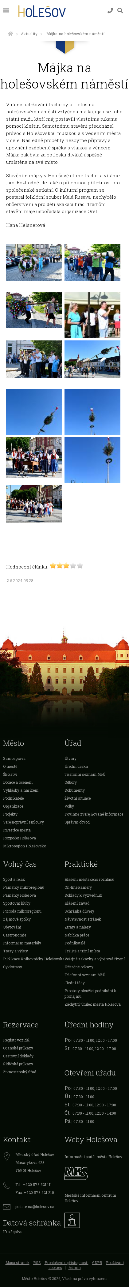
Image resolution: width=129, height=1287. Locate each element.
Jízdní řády (74, 982)
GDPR (97, 1262)
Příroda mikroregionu (22, 911)
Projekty (10, 814)
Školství (10, 774)
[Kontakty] (110, 10)
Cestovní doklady (18, 1055)
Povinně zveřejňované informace (93, 814)
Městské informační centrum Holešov (90, 1198)
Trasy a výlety (15, 950)
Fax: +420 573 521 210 (34, 1192)
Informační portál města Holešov (93, 1156)
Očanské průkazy (18, 1047)
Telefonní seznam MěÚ (84, 774)
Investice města (17, 829)
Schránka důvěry (79, 911)
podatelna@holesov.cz (34, 1206)
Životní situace (77, 798)
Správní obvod (77, 822)
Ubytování (12, 927)
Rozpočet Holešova (19, 837)
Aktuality (29, 33)
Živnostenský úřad (19, 1071)
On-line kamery (78, 887)
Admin (74, 1267)
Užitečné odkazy (78, 966)
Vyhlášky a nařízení (20, 790)
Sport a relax (14, 879)
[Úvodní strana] (10, 33)
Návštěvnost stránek (82, 919)
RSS (37, 1262)
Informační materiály (22, 942)
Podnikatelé (13, 798)
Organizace (13, 806)
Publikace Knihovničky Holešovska (33, 958)
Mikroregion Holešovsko (24, 845)
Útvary (70, 758)
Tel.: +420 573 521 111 (33, 1184)
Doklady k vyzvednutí (83, 895)
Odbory (70, 782)
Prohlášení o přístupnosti (66, 1262)
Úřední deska (76, 766)
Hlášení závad (76, 903)
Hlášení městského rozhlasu (89, 879)
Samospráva (14, 758)
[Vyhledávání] (120, 10)
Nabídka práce (76, 934)
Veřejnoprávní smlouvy (23, 822)
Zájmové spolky (17, 919)
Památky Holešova (19, 895)
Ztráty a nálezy (77, 927)
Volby (69, 806)
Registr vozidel (16, 1039)
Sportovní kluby (16, 903)
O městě (10, 766)
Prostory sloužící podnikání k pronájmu (90, 993)
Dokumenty (74, 790)
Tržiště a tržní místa (82, 950)
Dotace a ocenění (18, 782)
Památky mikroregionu (23, 887)
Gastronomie (14, 934)
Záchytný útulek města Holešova (92, 1004)
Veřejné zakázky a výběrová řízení (94, 958)
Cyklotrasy (12, 966)
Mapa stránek (17, 1262)
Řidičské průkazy (18, 1063)
